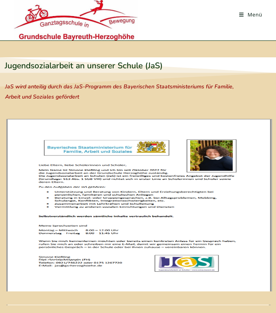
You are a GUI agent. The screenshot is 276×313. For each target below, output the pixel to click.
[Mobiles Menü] (250, 14)
